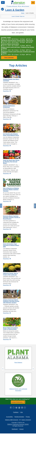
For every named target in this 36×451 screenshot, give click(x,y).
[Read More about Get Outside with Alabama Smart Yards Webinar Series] (7, 145)
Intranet (21, 429)
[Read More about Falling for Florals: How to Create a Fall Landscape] (7, 285)
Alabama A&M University (11, 419)
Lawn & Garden (14, 9)
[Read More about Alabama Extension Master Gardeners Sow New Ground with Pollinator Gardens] (7, 313)
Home (22, 13)
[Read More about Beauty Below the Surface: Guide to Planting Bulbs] (7, 339)
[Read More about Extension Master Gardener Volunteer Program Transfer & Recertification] (7, 229)
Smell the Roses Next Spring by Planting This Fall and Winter (11, 162)
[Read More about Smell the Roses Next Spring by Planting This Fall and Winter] (7, 173)
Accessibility (9, 416)
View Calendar (9, 57)
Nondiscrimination (19, 416)
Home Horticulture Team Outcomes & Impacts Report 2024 (11, 245)
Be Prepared (25, 6)
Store (20, 6)
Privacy (28, 416)
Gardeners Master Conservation (10, 44)
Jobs (21, 412)
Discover (14, 6)
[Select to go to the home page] (18, 2)
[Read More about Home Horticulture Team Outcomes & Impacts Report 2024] (7, 258)
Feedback (15, 412)
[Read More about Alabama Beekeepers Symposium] (7, 119)
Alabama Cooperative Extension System (18, 424)
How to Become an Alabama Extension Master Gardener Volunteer (11, 190)
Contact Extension (17, 402)
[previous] (1, 206)
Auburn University (26, 419)
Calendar (9, 6)
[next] (35, 206)
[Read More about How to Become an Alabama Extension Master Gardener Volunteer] (7, 201)
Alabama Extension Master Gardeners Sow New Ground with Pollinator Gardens (11, 301)
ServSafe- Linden (6, 37)
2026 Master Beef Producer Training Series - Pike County (17, 40)
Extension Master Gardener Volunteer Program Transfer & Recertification (11, 217)
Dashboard (15, 429)
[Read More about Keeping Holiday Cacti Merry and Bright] (7, 91)
